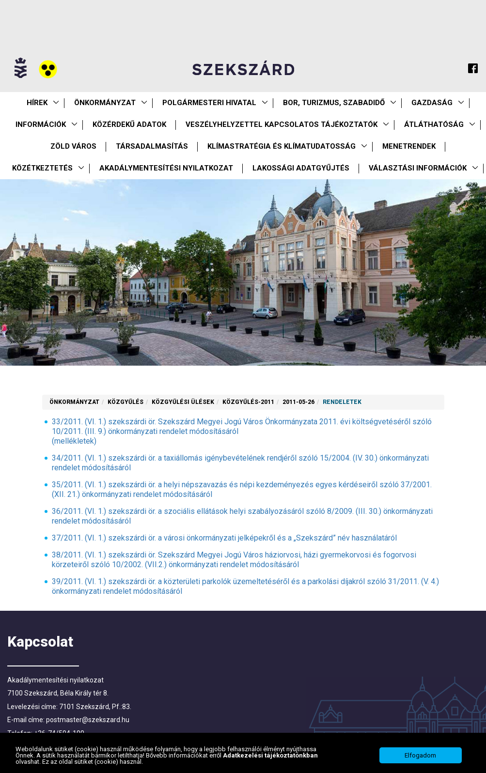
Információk (41, 124)
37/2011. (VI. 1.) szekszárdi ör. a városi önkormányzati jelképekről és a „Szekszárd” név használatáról (224, 537)
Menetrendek (409, 146)
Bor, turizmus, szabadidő (334, 102)
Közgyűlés (125, 402)
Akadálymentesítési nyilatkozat (166, 168)
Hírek (37, 102)
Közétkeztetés (42, 168)
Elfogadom (420, 755)
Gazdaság (432, 102)
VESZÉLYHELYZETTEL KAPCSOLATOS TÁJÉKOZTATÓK (281, 124)
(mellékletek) (74, 441)
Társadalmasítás (152, 146)
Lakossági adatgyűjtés (300, 168)
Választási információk (418, 168)
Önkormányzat (105, 102)
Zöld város (73, 146)
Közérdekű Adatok (129, 124)
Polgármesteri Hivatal (209, 102)
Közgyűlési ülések (183, 402)
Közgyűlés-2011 (248, 402)
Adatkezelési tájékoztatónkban (270, 755)
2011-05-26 (298, 402)
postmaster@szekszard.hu (87, 720)
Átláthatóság (434, 124)
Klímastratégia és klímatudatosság (281, 146)
